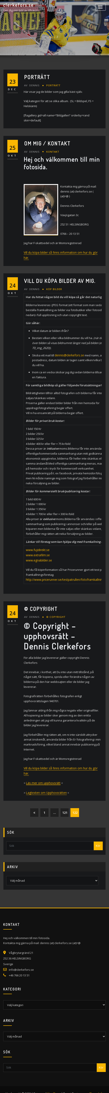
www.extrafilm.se (37, 553)
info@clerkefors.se (21, 961)
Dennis (31, 85)
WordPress (53, 1085)
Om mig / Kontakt (47, 143)
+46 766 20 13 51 (19, 967)
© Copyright (41, 606)
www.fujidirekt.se (37, 548)
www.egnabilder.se (38, 558)
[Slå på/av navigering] (100, 7)
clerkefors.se (18, 5)
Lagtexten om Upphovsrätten (45, 784)
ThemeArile (96, 1085)
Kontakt (52, 151)
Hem (52, 37)
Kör (98, 837)
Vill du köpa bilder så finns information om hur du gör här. (61, 252)
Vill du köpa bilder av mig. (59, 275)
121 (64, 803)
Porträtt (37, 77)
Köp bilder (53, 283)
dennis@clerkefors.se (69, 349)
